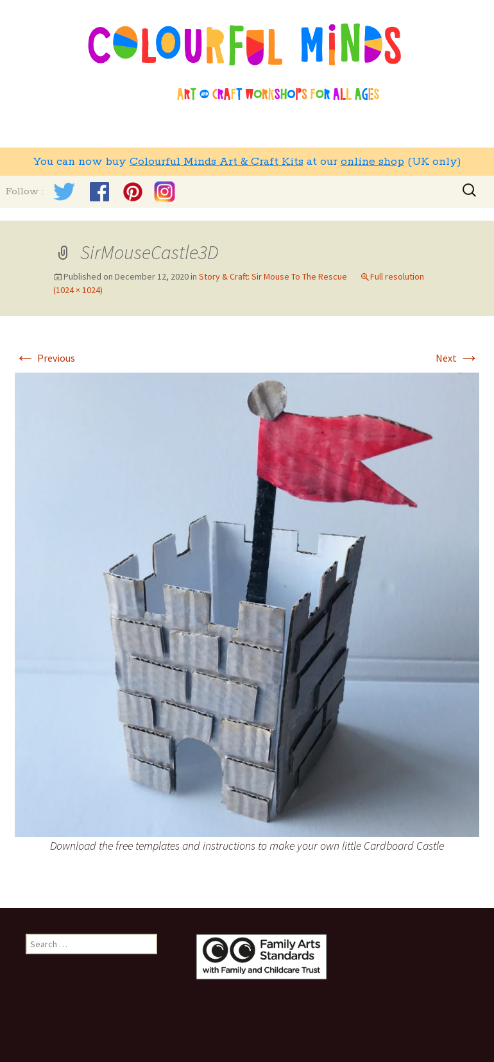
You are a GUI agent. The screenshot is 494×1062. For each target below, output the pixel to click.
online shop (372, 162)
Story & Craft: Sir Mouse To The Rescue (273, 276)
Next (457, 357)
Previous (45, 357)
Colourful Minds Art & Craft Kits (216, 162)
